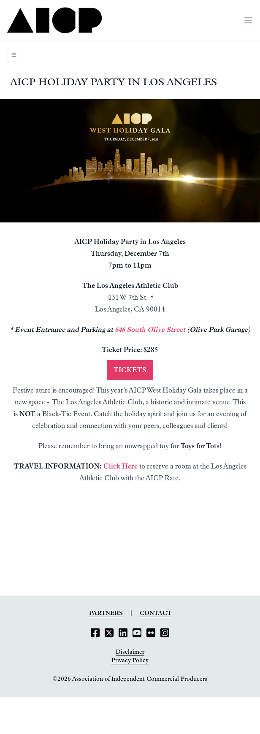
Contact (155, 613)
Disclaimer (130, 652)
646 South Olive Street (150, 329)
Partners (106, 613)
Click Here (120, 466)
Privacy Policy (130, 661)
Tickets (130, 370)
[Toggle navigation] (14, 55)
